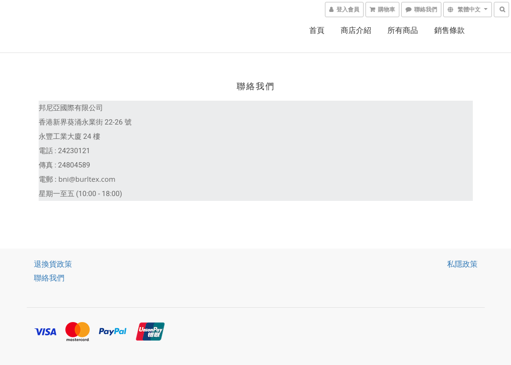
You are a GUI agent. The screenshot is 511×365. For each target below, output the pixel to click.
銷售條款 (449, 30)
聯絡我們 (49, 277)
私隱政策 (462, 264)
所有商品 (402, 30)
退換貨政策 (53, 264)
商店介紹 (356, 30)
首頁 (316, 30)
